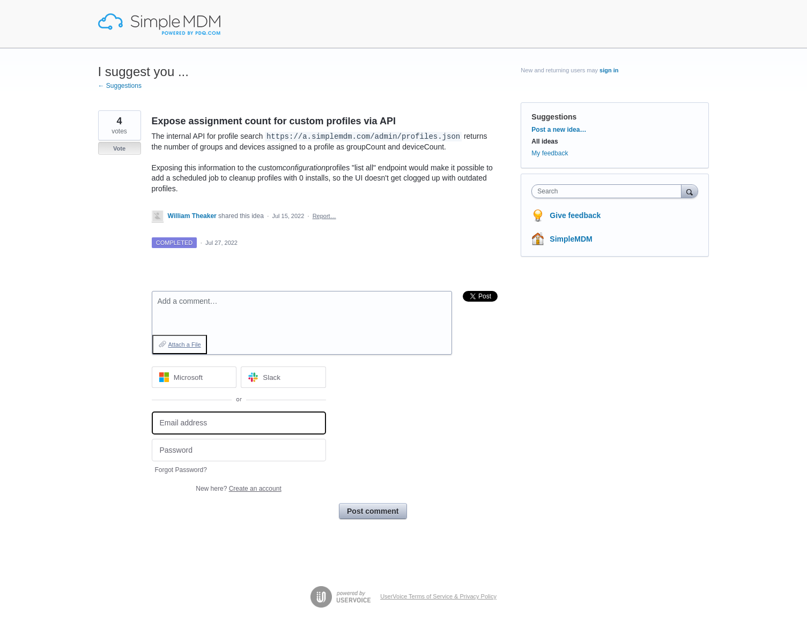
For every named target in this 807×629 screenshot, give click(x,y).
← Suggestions (120, 85)
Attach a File (184, 344)
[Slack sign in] (283, 377)
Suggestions (553, 117)
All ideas (544, 141)
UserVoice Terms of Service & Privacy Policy (438, 596)
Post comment (372, 511)
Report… (324, 216)
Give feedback (575, 215)
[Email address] (239, 423)
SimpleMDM (571, 239)
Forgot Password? (181, 470)
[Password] (239, 450)
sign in (608, 70)
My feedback (549, 153)
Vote (119, 148)
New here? (238, 488)
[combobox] (609, 191)
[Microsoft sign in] (194, 377)
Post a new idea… (558, 129)
